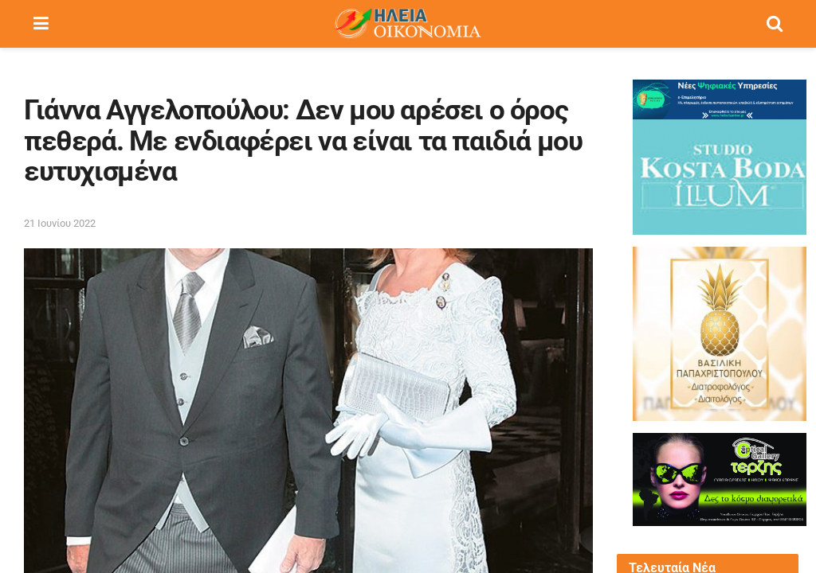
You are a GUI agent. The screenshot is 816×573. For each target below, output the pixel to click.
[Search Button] (775, 24)
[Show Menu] (41, 24)
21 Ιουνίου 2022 (60, 223)
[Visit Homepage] (407, 24)
